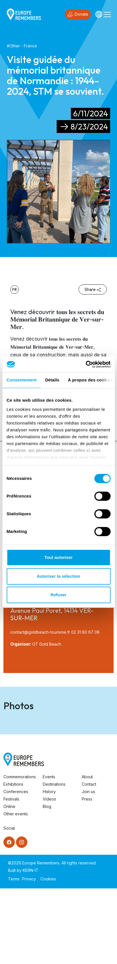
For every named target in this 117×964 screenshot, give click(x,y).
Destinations (54, 859)
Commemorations (19, 852)
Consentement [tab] (21, 379)
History (49, 867)
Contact (89, 859)
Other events (15, 889)
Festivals (11, 874)
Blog (47, 882)
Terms (14, 954)
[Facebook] (9, 917)
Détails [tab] (52, 379)
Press (87, 874)
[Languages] (98, 14)
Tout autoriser (58, 557)
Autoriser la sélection (58, 576)
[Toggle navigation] (107, 14)
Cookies (48, 954)
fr (14, 289)
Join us (88, 867)
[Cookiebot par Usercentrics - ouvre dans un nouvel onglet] (85, 364)
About (87, 852)
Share (93, 289)
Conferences (15, 867)
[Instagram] (21, 917)
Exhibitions (13, 859)
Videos (49, 874)
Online (9, 882)
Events (49, 852)
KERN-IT (30, 945)
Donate (77, 14)
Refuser (59, 594)
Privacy (29, 954)
